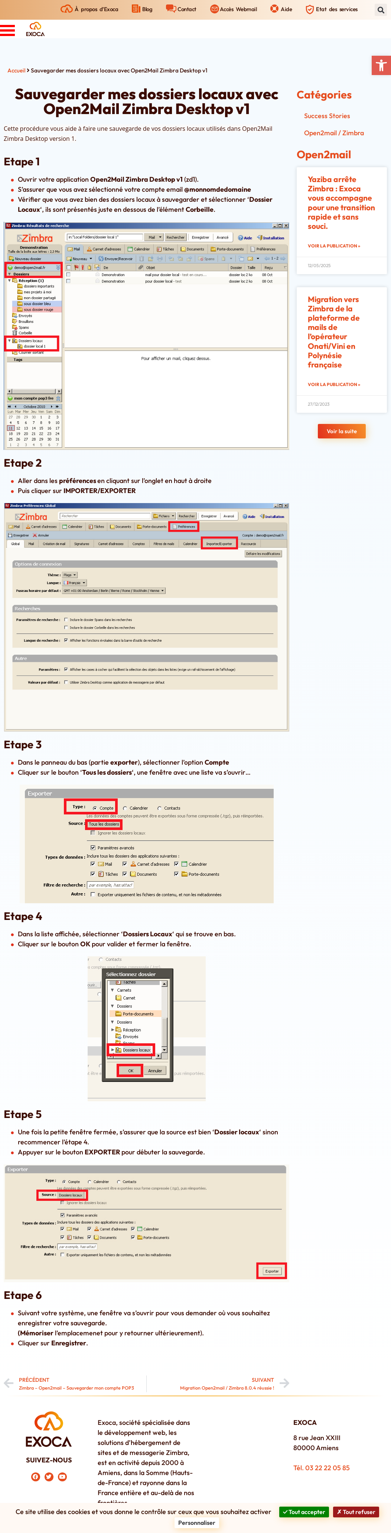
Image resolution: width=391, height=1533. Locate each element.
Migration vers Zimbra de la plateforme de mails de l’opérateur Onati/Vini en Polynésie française (334, 331)
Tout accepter (304, 1512)
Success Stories (327, 115)
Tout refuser (356, 1512)
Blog (147, 9)
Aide (286, 9)
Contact (186, 9)
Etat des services (337, 9)
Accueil (16, 70)
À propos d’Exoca (96, 9)
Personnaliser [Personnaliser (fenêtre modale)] (196, 1522)
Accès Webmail (238, 9)
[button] (381, 65)
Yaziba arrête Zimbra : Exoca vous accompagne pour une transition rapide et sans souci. (341, 202)
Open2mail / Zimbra (334, 133)
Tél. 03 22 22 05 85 (321, 1468)
